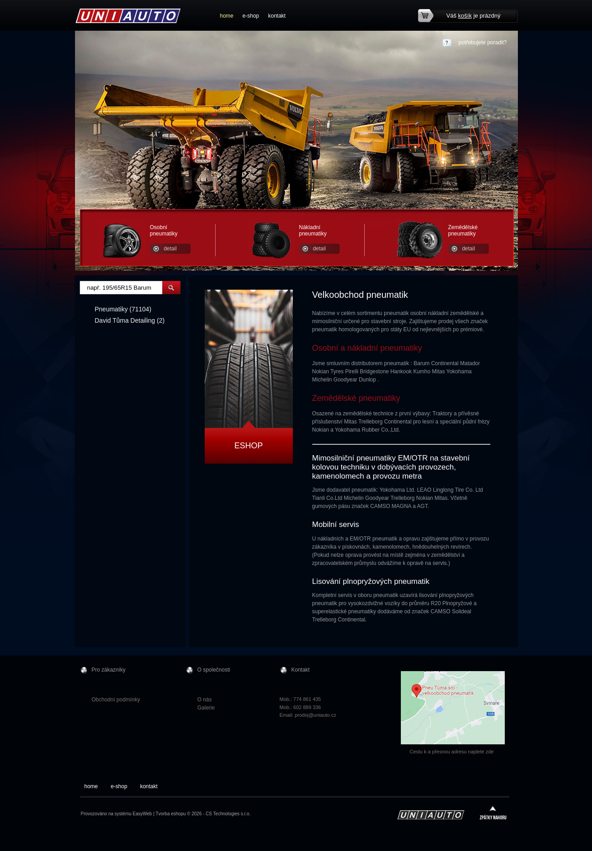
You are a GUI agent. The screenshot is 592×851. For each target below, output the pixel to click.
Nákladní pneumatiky (313, 230)
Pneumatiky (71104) (123, 309)
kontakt (277, 16)
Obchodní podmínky (116, 699)
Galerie (206, 708)
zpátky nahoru (493, 814)
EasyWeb (142, 813)
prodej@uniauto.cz (315, 715)
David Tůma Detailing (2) (130, 320)
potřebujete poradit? (483, 42)
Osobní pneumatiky (164, 230)
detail (170, 248)
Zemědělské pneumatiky (463, 230)
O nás (204, 699)
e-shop (251, 16)
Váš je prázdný (473, 15)
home (227, 16)
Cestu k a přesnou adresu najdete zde (452, 751)
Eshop (248, 445)
